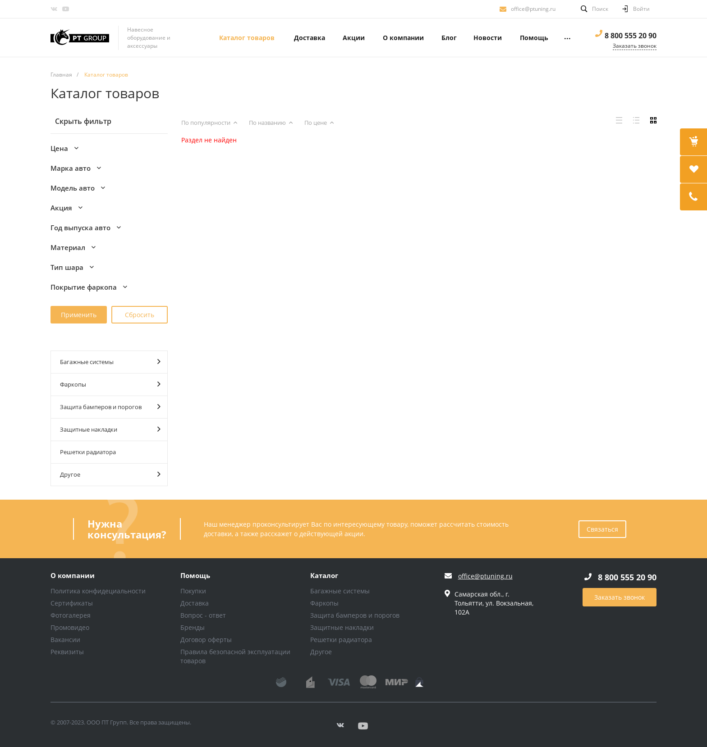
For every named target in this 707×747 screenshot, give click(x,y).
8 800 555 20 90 (630, 36)
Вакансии (65, 639)
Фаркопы (110, 384)
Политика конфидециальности (98, 591)
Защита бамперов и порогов (110, 406)
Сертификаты (71, 603)
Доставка (194, 603)
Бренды (192, 627)
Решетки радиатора (88, 452)
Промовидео (69, 627)
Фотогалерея (70, 615)
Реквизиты (67, 651)
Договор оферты (206, 639)
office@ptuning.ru (533, 9)
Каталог (324, 576)
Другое (110, 474)
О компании (72, 576)
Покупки (193, 591)
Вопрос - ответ (203, 615)
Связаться (602, 529)
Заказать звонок (619, 597)
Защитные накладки (110, 429)
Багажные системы (110, 361)
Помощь (195, 576)
